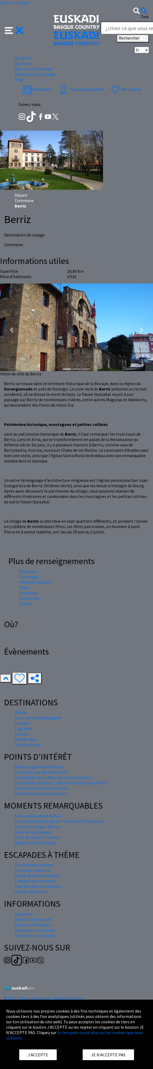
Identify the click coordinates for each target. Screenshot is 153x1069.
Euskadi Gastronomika (35, 881)
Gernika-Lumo (28, 744)
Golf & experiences (32, 891)
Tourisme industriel (33, 870)
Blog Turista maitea (33, 919)
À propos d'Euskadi (32, 924)
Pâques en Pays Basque (35, 842)
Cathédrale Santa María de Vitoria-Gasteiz (53, 777)
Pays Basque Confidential (38, 886)
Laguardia (24, 728)
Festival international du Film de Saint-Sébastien (59, 821)
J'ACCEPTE (38, 1054)
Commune (24, 200)
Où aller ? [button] (23, 58)
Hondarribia (26, 739)
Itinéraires (28, 593)
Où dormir (28, 571)
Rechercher (133, 38)
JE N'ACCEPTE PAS (108, 1054)
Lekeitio (22, 723)
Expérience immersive (35, 930)
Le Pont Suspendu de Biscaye (41, 772)
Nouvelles (24, 914)
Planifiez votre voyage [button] (35, 74)
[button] (14, 30)
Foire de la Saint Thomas (37, 837)
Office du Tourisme (36, 582)
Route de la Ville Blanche (37, 875)
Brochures (37, 89)
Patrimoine (29, 598)
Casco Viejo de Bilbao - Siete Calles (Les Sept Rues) (60, 782)
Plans (24, 587)
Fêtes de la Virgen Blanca (37, 826)
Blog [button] (19, 79)
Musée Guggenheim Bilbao (39, 766)
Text (145, 16)
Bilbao (21, 712)
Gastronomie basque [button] (34, 68)
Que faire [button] (23, 63)
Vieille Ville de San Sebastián (40, 793)
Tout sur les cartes (81, 89)
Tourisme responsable (35, 935)
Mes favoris (126, 89)
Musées (25, 603)
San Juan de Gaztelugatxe (38, 717)
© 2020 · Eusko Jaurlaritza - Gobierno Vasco (43, 998)
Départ (21, 195)
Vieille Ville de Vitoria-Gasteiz (41, 788)
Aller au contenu (15, 2)
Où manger (29, 576)
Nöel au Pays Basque (33, 832)
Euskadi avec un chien (34, 864)
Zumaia (21, 734)
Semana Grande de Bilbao (38, 816)
